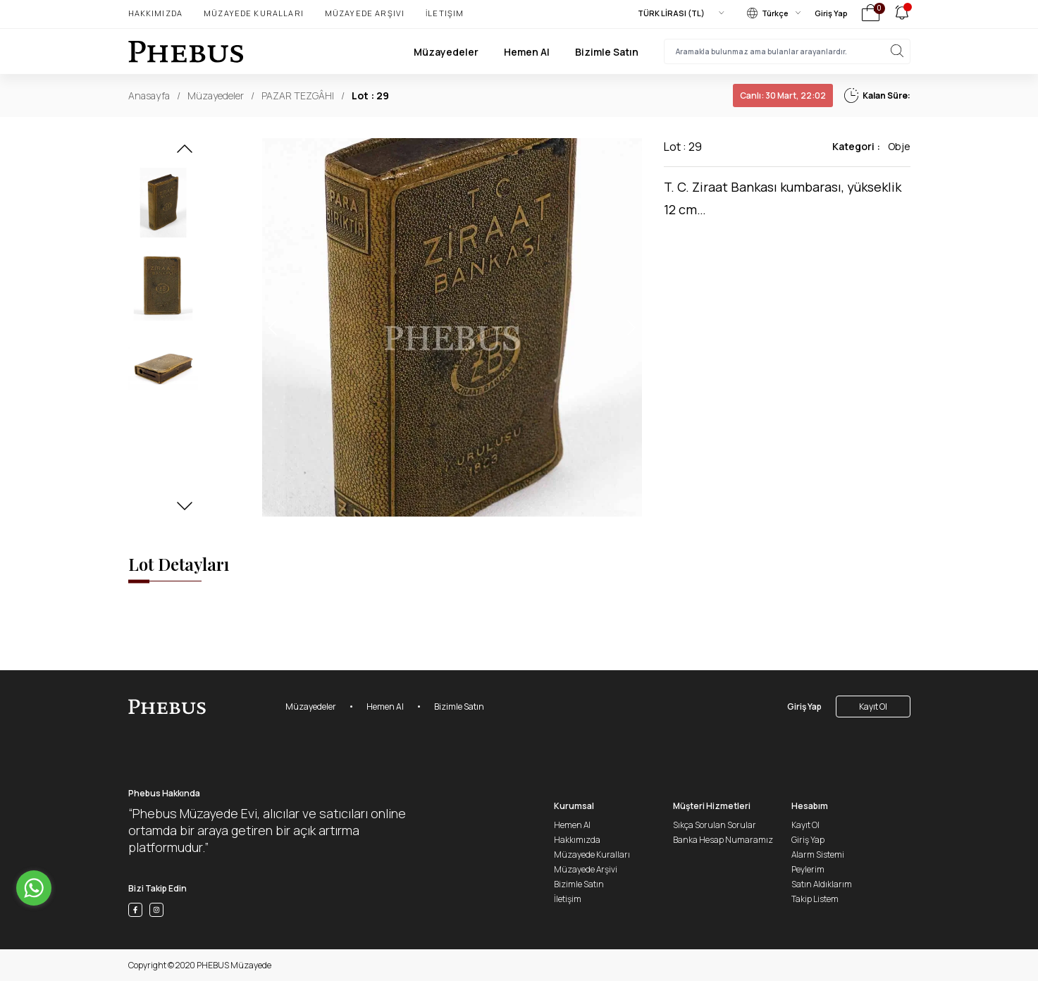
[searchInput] (787, 51)
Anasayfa (149, 95)
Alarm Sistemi (817, 854)
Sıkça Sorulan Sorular (714, 825)
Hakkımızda (155, 13)
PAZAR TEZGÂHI (297, 95)
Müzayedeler (446, 51)
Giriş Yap (831, 13)
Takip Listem (815, 899)
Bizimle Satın (606, 51)
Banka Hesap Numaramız (723, 840)
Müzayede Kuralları (254, 13)
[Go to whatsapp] (33, 888)
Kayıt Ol (873, 706)
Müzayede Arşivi (364, 13)
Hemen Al (527, 51)
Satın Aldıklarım (821, 884)
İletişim (445, 13)
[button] (184, 153)
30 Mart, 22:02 (783, 95)
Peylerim (807, 869)
